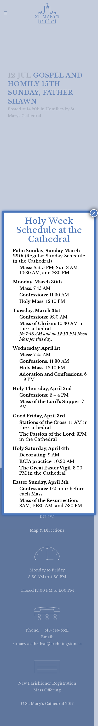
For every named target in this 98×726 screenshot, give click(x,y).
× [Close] (94, 213)
